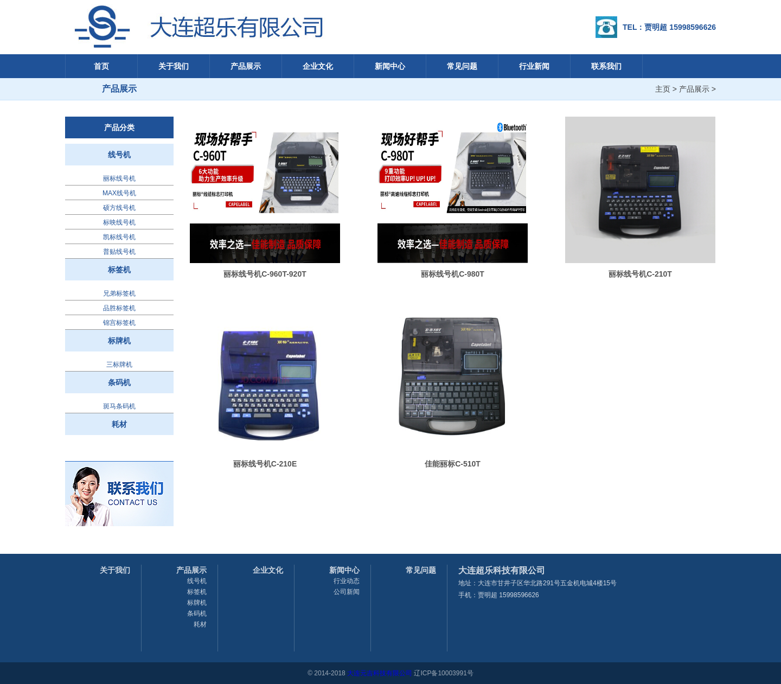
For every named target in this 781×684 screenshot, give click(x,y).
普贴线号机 (119, 251)
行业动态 (347, 581)
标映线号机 (119, 222)
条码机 (119, 382)
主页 (662, 89)
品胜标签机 (119, 308)
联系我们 (606, 66)
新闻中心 (390, 66)
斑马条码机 (119, 406)
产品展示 (246, 66)
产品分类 (119, 127)
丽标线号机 (119, 178)
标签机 (119, 269)
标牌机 (119, 340)
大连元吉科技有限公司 (379, 673)
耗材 (119, 424)
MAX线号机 (119, 193)
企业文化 (318, 66)
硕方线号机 (119, 208)
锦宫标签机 (119, 323)
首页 (101, 66)
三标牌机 (119, 364)
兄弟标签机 (119, 293)
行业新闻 (534, 66)
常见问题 (462, 66)
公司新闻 (347, 592)
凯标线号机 (119, 237)
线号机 (119, 154)
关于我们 (173, 66)
